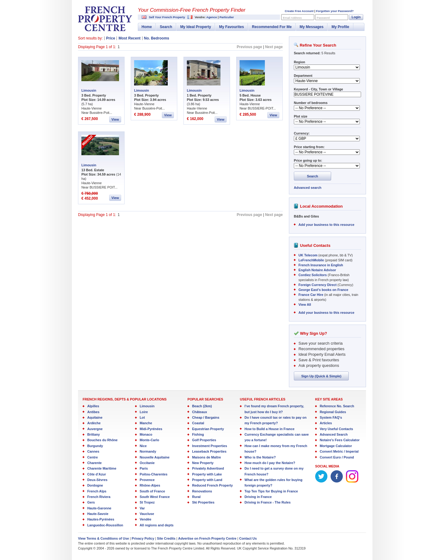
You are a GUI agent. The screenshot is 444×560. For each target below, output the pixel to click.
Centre (92, 457)
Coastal (198, 423)
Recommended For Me (272, 27)
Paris (144, 468)
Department (303, 75)
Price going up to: (308, 160)
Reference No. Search (337, 406)
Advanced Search (334, 434)
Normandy (148, 451)
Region (299, 62)
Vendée (145, 519)
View (115, 119)
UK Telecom (308, 255)
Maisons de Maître (206, 457)
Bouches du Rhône (102, 440)
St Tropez (147, 502)
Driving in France (258, 497)
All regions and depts (157, 525)
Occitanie (147, 463)
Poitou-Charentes (153, 474)
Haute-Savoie (97, 514)
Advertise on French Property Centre (207, 538)
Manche (146, 423)
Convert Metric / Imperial (339, 451)
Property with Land (207, 480)
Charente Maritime (101, 468)
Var (142, 508)
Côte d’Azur (96, 474)
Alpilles (93, 406)
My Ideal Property (195, 27)
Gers (91, 502)
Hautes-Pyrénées (100, 519)
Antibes (93, 412)
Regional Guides (333, 412)
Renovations (202, 491)
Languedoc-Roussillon (105, 525)
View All (304, 304)
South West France (155, 497)
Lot (142, 417)
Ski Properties (203, 502)
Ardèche (94, 423)
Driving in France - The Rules (267, 502)
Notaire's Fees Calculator (340, 440)
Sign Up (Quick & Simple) (321, 376)
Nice (143, 446)
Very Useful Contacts (336, 429)
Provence (147, 480)
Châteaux (199, 412)
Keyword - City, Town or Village (318, 89)
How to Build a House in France (269, 429)
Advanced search (307, 187)
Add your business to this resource (326, 224)
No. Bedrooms (156, 38)
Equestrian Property (208, 429)
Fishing (198, 434)
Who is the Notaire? (260, 457)
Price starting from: (309, 147)
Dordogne (95, 485)
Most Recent (129, 38)
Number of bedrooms (310, 103)
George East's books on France (323, 290)
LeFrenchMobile (311, 260)
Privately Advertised (208, 468)
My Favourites (231, 27)
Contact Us (248, 538)
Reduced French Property (212, 485)
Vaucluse (147, 514)
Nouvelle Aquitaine (155, 457)
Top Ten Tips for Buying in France (271, 491)
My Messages (311, 27)
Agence (211, 17)
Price (110, 38)
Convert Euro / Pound (337, 457)
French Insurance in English (320, 265)
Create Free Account (299, 11)
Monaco (146, 434)
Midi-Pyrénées (151, 429)
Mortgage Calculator (336, 446)
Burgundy (95, 446)
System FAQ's (331, 417)
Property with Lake (207, 474)
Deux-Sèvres (97, 480)
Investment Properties (209, 446)
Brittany (93, 434)
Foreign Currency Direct (317, 285)
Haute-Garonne (99, 508)
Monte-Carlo (149, 440)
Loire (144, 412)
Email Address (292, 17)
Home (147, 27)
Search (166, 27)
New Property (203, 463)
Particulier (227, 17)
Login (356, 17)
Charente (94, 463)
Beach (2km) (202, 406)
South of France (152, 491)
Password (323, 17)
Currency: (302, 133)
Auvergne (95, 429)
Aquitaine (94, 417)
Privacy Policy (143, 538)
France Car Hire (310, 295)
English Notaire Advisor (317, 270)
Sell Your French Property (167, 17)
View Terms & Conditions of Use (103, 538)
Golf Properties (204, 440)
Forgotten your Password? (335, 11)
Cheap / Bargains (205, 417)
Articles (326, 423)
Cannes (93, 451)
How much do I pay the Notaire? (270, 463)
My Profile (340, 27)
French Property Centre (105, 18)
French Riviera (98, 497)
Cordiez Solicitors (312, 275)
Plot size (300, 116)
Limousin (88, 90)
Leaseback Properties (209, 451)
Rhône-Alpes (150, 485)
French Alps (96, 491)
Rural (196, 497)
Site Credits (166, 538)
